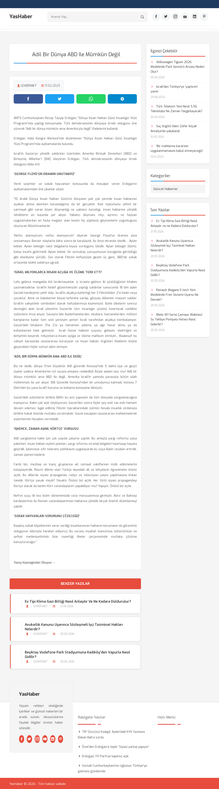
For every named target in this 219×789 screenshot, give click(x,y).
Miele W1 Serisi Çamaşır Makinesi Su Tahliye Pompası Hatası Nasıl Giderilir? (176, 319)
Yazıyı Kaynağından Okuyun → (35, 562)
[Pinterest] (204, 17)
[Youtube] (185, 17)
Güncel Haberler (165, 188)
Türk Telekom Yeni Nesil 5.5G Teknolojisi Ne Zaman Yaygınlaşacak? (176, 108)
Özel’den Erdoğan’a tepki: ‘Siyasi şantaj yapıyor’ (115, 746)
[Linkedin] (194, 17)
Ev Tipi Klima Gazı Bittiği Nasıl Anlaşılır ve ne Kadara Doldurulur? (77, 600)
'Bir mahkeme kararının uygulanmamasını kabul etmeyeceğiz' (177, 147)
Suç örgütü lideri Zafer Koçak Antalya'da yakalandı (174, 128)
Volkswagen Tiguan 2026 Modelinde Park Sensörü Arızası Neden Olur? (177, 66)
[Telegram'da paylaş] (122, 98)
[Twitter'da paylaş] (59, 98)
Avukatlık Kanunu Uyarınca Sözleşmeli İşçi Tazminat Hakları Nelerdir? (73, 626)
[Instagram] (175, 17)
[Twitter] (165, 17)
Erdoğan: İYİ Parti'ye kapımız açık (105, 755)
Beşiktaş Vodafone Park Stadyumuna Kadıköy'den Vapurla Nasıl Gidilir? (76, 653)
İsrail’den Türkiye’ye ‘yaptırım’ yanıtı (174, 88)
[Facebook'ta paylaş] (28, 98)
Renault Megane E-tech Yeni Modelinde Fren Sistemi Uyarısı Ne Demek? (174, 294)
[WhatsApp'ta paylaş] (91, 98)
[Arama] (142, 17)
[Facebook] (156, 17)
